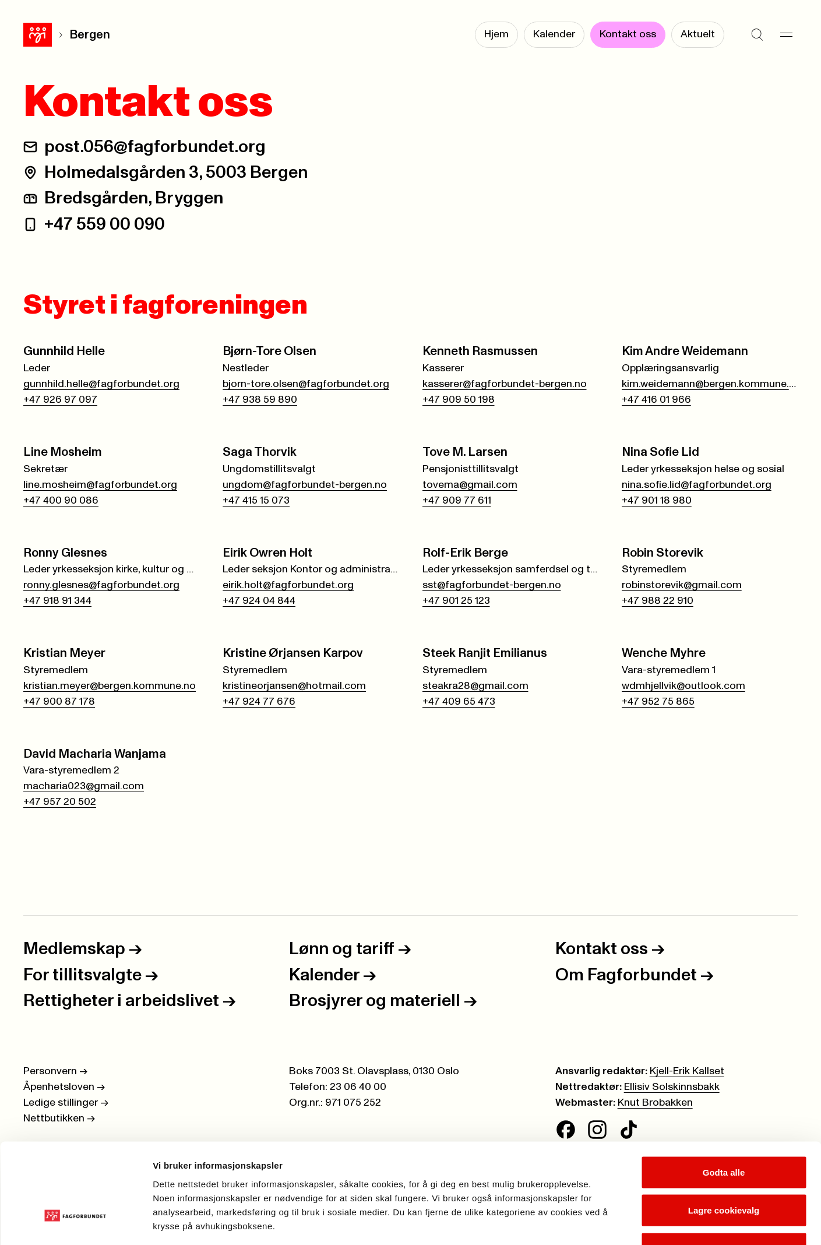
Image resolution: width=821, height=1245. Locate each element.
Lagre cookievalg (724, 1130)
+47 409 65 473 (458, 702)
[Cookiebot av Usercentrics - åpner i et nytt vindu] (75, 1222)
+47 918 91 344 (57, 601)
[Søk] (757, 35)
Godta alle (724, 1092)
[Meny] (786, 35)
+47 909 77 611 (456, 500)
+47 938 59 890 (260, 400)
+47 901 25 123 (456, 601)
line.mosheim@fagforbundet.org (100, 485)
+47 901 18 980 (657, 500)
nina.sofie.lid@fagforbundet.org (696, 485)
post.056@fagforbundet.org (155, 147)
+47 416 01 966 (656, 400)
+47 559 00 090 (104, 224)
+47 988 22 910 (657, 601)
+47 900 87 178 (59, 702)
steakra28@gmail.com (475, 686)
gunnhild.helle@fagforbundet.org (101, 384)
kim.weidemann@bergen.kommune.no (710, 384)
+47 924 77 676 (259, 702)
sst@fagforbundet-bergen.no (491, 585)
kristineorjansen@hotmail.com (294, 686)
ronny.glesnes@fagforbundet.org (101, 585)
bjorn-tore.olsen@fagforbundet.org (306, 384)
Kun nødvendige (723, 1168)
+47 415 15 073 (256, 500)
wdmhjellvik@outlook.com (683, 686)
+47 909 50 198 (458, 400)
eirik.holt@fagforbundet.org (288, 585)
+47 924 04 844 (259, 601)
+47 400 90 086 (60, 500)
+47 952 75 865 (658, 702)
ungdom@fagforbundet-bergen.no (305, 485)
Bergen (61, 35)
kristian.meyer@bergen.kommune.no (109, 686)
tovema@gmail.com (469, 485)
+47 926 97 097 (60, 400)
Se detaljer (626, 1222)
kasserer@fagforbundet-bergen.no (504, 384)
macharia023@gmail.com (83, 786)
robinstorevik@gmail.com (682, 585)
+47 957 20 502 (59, 802)
